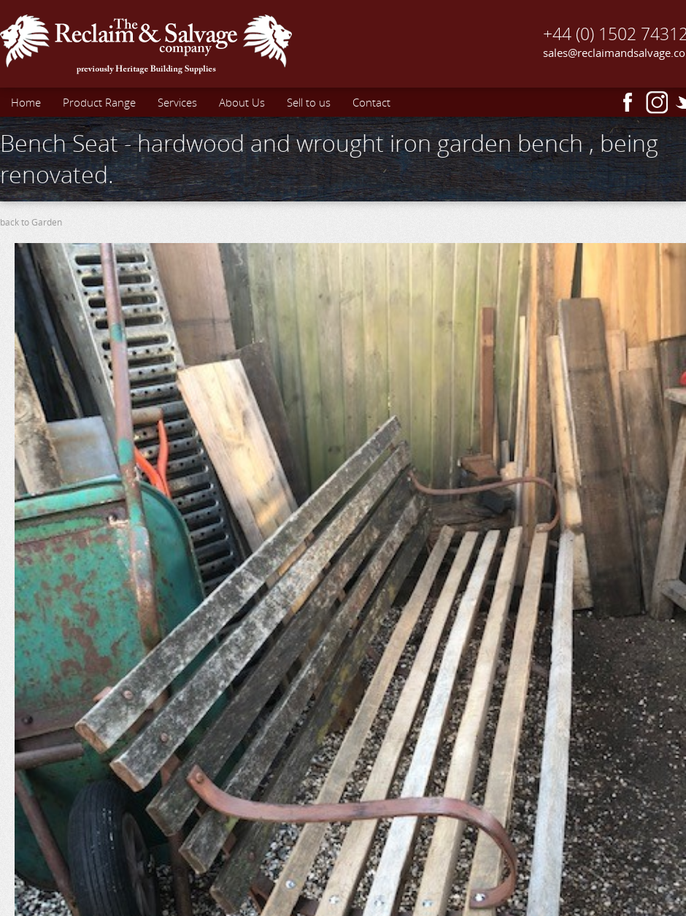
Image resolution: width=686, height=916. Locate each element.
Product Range (99, 102)
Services (177, 102)
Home (26, 102)
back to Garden (31, 222)
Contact (371, 102)
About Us (242, 102)
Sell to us (309, 102)
